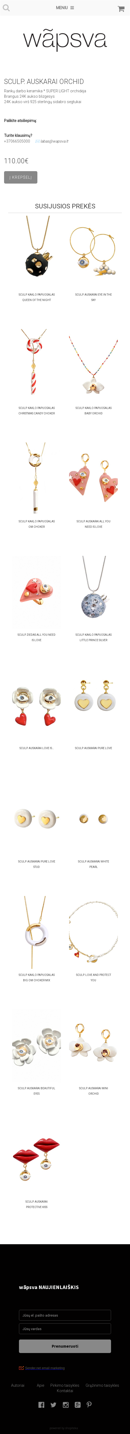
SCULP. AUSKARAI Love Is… (37, 748)
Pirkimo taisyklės (64, 1385)
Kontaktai (65, 1391)
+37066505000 (17, 141)
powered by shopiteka (64, 1428)
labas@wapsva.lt (54, 141)
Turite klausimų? (18, 135)
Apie (40, 1385)
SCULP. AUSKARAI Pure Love (93, 748)
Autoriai (17, 1385)
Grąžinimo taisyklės (102, 1385)
